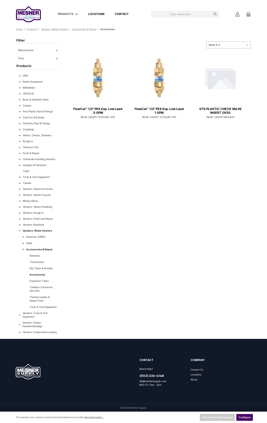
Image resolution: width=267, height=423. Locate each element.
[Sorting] (229, 44)
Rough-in (25, 141)
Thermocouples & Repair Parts (40, 299)
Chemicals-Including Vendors (36, 159)
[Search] (215, 14)
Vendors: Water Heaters (35, 230)
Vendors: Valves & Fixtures (35, 188)
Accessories (37, 274)
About (194, 379)
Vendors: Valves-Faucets (34, 194)
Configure (245, 417)
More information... (93, 417)
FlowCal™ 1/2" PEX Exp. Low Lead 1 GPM (159, 110)
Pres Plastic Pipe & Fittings (35, 111)
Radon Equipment (30, 81)
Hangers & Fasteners (32, 165)
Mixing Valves (28, 200)
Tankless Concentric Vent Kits (41, 289)
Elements (35, 255)
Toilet (26, 171)
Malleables (26, 87)
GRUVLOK (26, 93)
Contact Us (197, 369)
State (27, 243)
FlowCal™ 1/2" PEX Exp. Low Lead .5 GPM (97, 110)
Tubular (24, 183)
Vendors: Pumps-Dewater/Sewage (30, 324)
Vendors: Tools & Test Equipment (33, 315)
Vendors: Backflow (31, 224)
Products (24, 66)
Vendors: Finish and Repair (35, 218)
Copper (25, 105)
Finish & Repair (28, 153)
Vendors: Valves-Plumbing (35, 206)
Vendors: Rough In (30, 212)
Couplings (26, 129)
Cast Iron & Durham (31, 117)
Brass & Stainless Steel (33, 99)
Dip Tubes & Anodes (41, 268)
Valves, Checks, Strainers (34, 135)
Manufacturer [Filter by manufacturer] (38, 50)
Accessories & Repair (37, 249)
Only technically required (217, 417)
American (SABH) (33, 236)
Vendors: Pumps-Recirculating (37, 332)
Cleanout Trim (28, 147)
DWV (23, 75)
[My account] (237, 14)
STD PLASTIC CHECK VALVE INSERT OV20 (220, 110)
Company (198, 360)
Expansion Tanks (39, 280)
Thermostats (37, 262)
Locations (196, 374)
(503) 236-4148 (151, 376)
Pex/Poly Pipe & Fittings (34, 123)
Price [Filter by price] (38, 58)
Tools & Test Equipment (34, 177)
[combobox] (181, 14)
